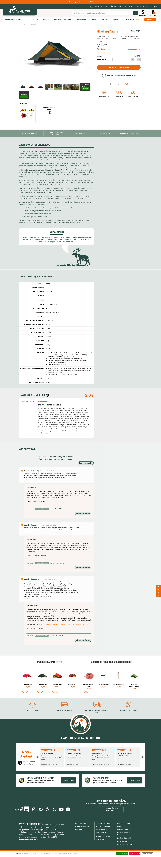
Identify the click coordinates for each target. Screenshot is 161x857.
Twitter (54, 809)
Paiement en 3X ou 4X (104, 96)
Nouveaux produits (124, 830)
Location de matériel (103, 836)
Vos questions (105, 133)
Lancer (135, 13)
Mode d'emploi (49, 107)
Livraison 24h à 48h (118, 96)
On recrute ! (79, 830)
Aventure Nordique (30, 824)
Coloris (99, 56)
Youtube (61, 809)
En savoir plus (68, 780)
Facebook (40, 809)
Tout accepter (122, 853)
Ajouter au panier (120, 67)
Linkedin (68, 809)
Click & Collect (101, 833)
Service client (32, 710)
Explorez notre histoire (28, 839)
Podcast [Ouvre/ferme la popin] (158, 591)
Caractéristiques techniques (56, 133)
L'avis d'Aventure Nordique (31, 133)
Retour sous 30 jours (133, 96)
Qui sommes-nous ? (81, 823)
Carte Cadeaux (122, 841)
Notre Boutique (101, 830)
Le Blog (21, 809)
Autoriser (85, 88)
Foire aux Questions (103, 826)
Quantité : (137, 56)
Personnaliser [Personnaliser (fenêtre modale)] (147, 853)
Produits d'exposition (124, 838)
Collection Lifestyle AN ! (125, 844)
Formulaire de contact (103, 823)
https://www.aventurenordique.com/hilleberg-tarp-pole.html (67, 624)
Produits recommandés (129, 133)
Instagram (34, 809)
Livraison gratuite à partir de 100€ (80, 2)
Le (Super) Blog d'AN (82, 826)
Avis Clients (80, 133)
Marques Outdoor (123, 823)
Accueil (24, 24)
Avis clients (100, 839)
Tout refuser (135, 853)
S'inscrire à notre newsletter (111, 809)
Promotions (121, 826)
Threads (47, 809)
